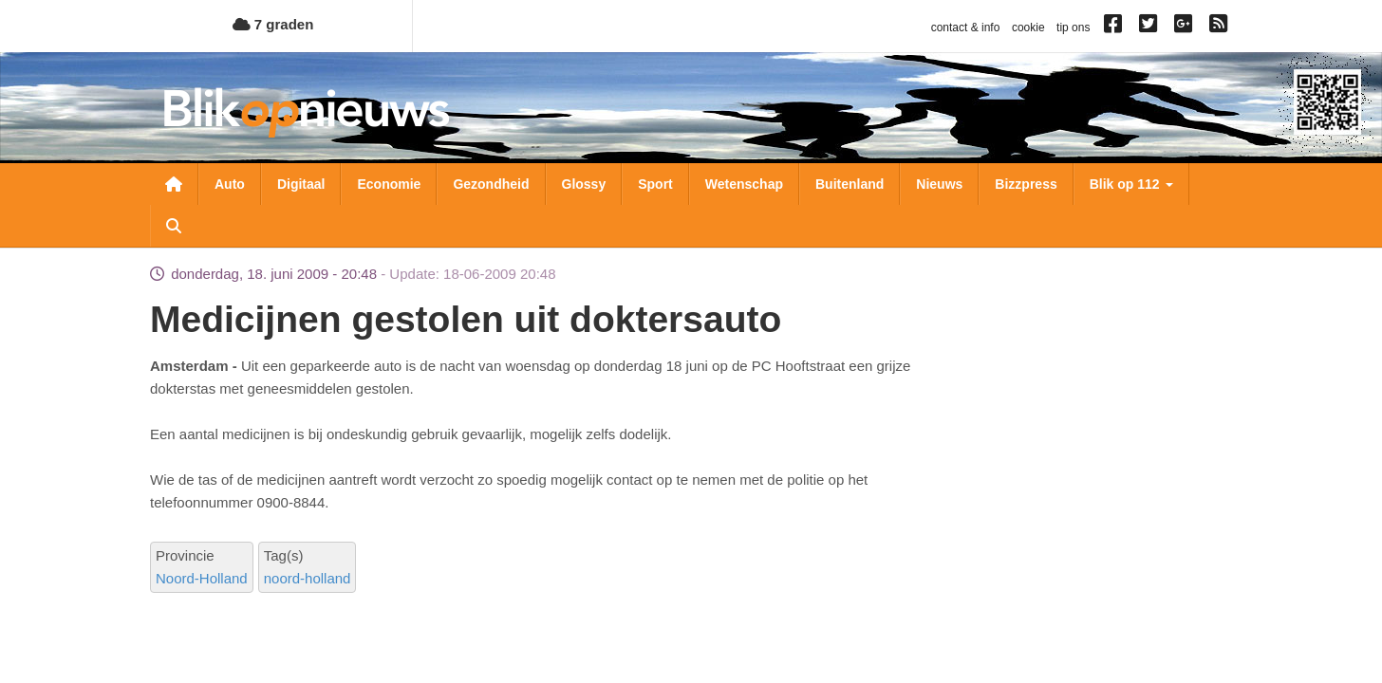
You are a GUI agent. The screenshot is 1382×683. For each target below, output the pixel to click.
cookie (1028, 27)
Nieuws (939, 184)
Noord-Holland (202, 578)
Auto (230, 184)
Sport (655, 184)
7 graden (273, 24)
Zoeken (173, 226)
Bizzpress (1025, 184)
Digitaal (301, 184)
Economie (388, 184)
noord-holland (307, 578)
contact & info (965, 27)
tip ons (1073, 27)
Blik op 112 (1131, 184)
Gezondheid (491, 184)
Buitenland (849, 184)
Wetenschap (744, 184)
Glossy (584, 184)
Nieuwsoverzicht (173, 184)
